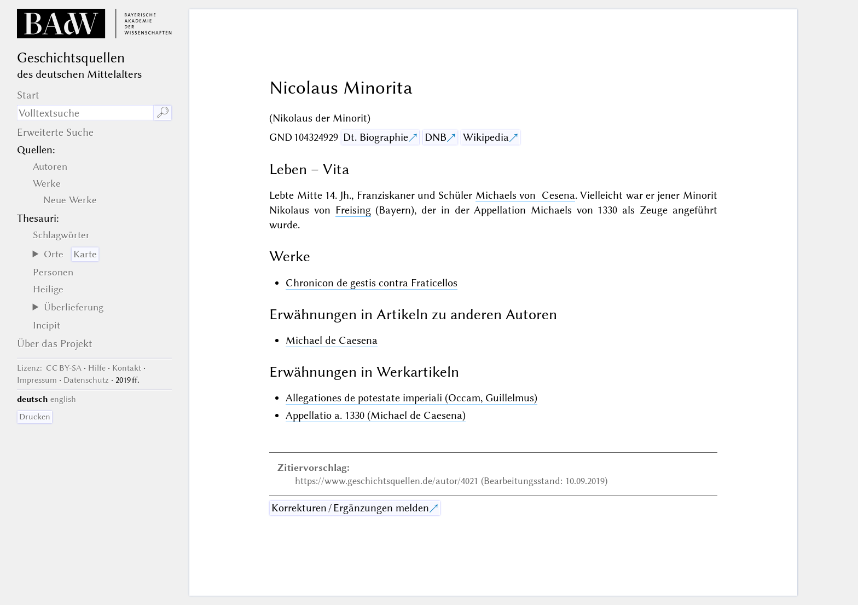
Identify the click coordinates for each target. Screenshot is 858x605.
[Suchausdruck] (85, 112)
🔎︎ (163, 112)
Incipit (46, 325)
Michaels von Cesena (525, 195)
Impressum (37, 380)
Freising (353, 210)
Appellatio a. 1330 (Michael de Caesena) (376, 415)
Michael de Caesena (332, 340)
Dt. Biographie (375, 137)
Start (28, 95)
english (63, 399)
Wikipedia (486, 137)
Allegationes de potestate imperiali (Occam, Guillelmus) (411, 397)
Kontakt (126, 368)
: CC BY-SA (49, 368)
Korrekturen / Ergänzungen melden (350, 508)
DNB (436, 137)
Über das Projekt (54, 343)
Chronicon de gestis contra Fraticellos (371, 282)
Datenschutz (86, 380)
